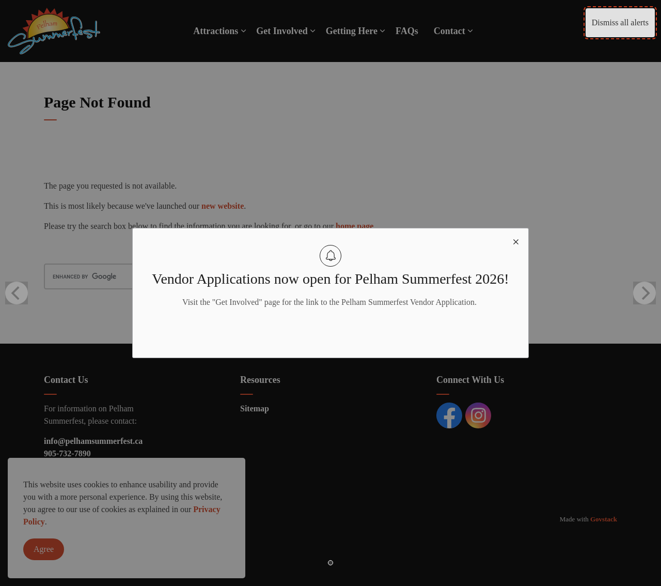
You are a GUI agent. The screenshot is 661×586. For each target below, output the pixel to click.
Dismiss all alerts (620, 22)
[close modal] (515, 240)
